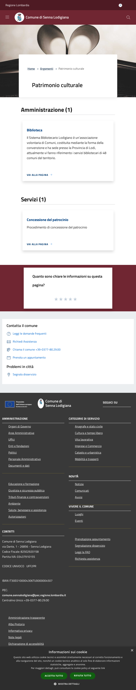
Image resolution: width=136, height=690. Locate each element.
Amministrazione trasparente (26, 617)
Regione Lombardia (17, 5)
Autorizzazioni (17, 516)
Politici (12, 452)
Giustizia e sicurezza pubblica (26, 490)
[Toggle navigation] (7, 17)
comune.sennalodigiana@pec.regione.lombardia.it (34, 595)
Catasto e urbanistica (88, 452)
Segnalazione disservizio (90, 545)
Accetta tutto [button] (54, 675)
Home (31, 68)
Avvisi (78, 497)
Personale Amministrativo (24, 459)
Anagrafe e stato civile (89, 426)
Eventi (79, 521)
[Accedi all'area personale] (120, 5)
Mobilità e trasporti (87, 459)
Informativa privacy (20, 630)
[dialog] (68, 668)
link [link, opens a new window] (103, 668)
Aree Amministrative (21, 433)
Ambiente (14, 503)
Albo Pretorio (16, 624)
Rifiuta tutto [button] (82, 675)
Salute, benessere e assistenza (27, 510)
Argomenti (46, 68)
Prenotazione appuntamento (92, 539)
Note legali (15, 637)
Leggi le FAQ (82, 552)
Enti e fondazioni (18, 446)
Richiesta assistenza (87, 558)
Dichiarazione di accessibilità (26, 644)
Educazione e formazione (23, 484)
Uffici (11, 439)
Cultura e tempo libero (89, 433)
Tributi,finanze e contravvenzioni (28, 497)
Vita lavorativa (84, 439)
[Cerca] (128, 17)
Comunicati (82, 490)
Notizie (79, 484)
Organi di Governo (19, 426)
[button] (68, 684)
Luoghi (79, 514)
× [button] (132, 650)
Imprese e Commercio (88, 446)
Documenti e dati (19, 465)
